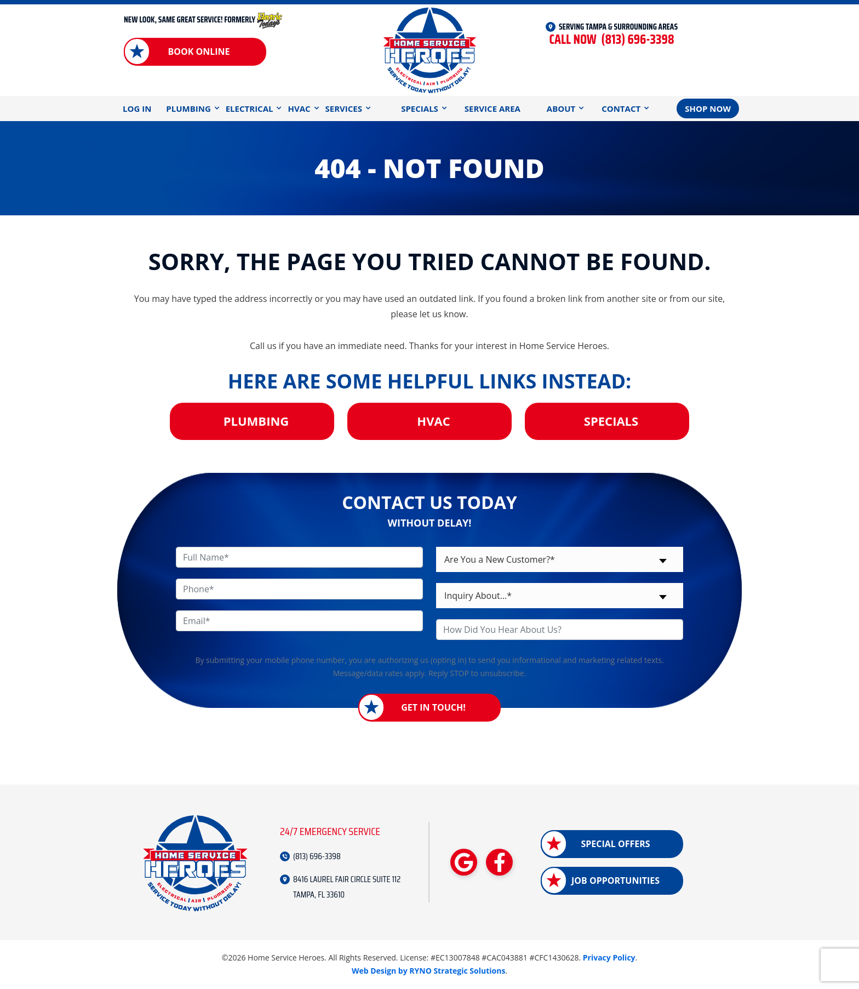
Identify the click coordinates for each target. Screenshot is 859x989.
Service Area (492, 108)
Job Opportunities (615, 880)
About (561, 108)
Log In (137, 108)
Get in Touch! (433, 707)
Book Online (199, 51)
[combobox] (559, 559)
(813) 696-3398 (611, 40)
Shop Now (708, 108)
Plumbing (188, 108)
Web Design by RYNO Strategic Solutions (429, 970)
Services (344, 108)
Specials (419, 108)
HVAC (299, 108)
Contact (621, 108)
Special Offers (615, 844)
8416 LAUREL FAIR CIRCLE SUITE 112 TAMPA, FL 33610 (346, 886)
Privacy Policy (609, 957)
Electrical (249, 108)
